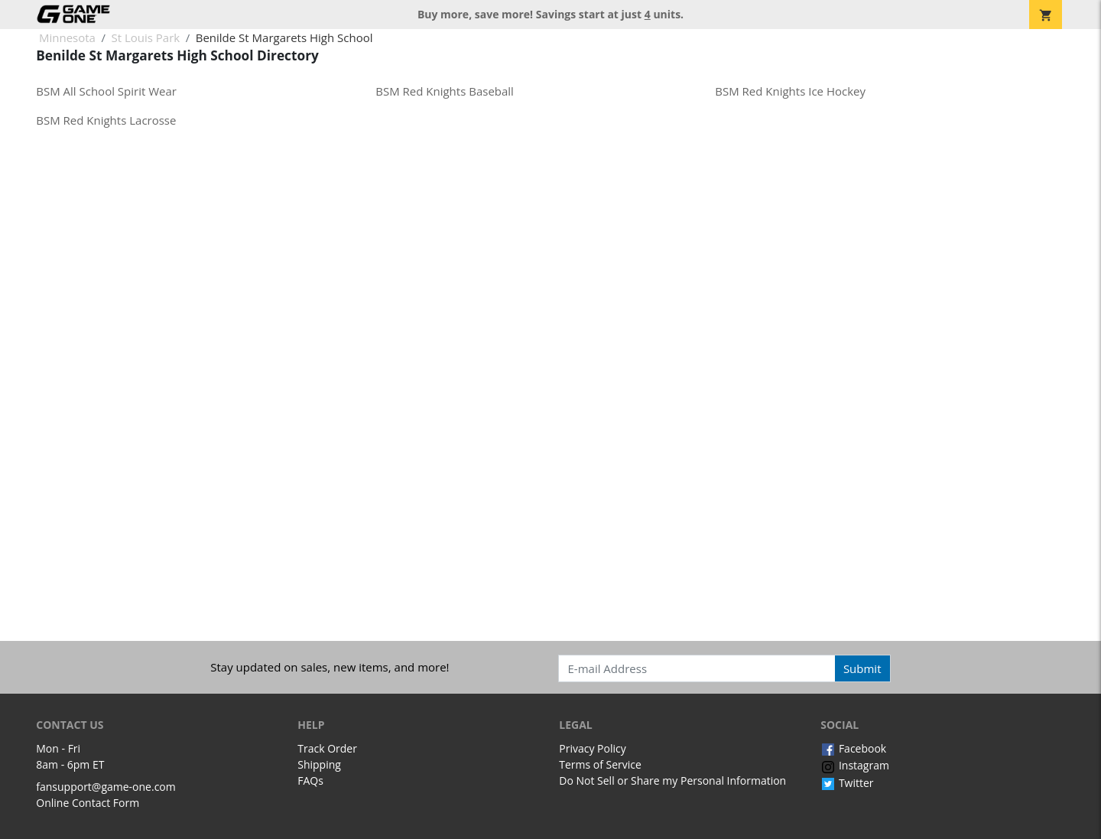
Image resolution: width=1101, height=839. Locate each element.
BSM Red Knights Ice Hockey (790, 91)
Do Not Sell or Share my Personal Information (672, 780)
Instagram (854, 765)
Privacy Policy (592, 748)
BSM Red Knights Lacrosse (106, 120)
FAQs (310, 780)
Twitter (846, 783)
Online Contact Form (87, 802)
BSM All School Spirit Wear (106, 91)
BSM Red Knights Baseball (444, 91)
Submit (862, 668)
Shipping (319, 764)
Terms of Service (600, 764)
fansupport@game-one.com (106, 786)
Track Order (327, 748)
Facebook (853, 748)
